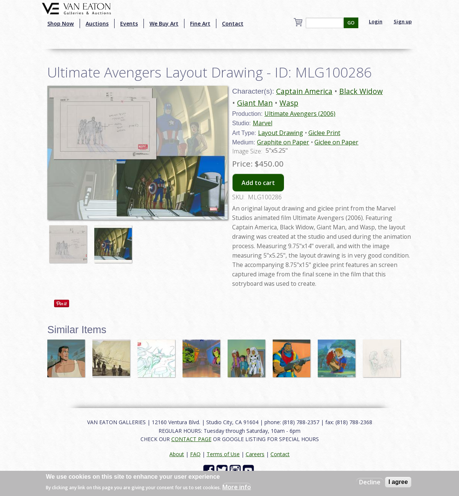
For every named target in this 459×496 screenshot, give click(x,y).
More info (236, 487)
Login (375, 21)
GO (351, 23)
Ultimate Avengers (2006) (299, 113)
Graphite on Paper (283, 142)
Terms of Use (223, 454)
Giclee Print (324, 133)
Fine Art (200, 23)
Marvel (262, 123)
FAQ (195, 454)
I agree (398, 482)
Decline (369, 482)
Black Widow (361, 91)
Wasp (288, 103)
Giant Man (255, 103)
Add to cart (258, 183)
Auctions (97, 23)
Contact (232, 23)
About (176, 454)
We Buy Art (163, 23)
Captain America (304, 91)
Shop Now (60, 23)
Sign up (403, 21)
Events (129, 23)
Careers (255, 454)
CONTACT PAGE (191, 439)
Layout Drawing (280, 133)
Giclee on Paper (336, 142)
